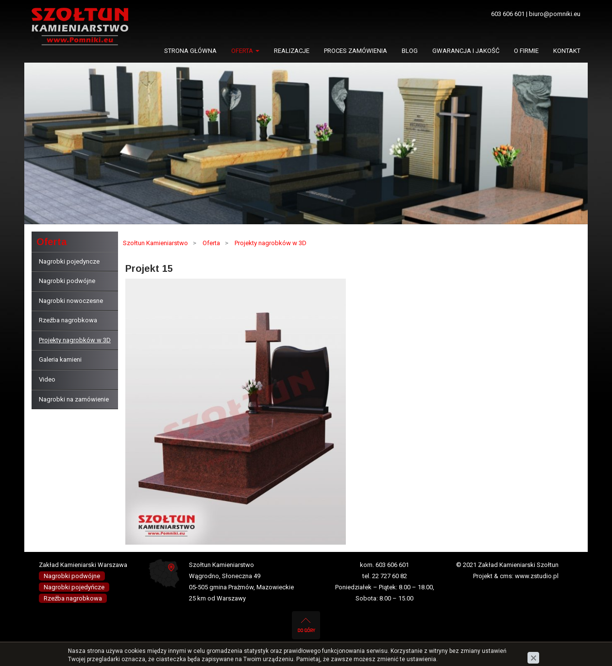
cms (506, 576)
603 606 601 (508, 13)
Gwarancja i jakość (465, 50)
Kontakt (566, 50)
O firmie (526, 50)
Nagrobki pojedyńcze (74, 587)
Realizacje (291, 50)
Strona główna (190, 50)
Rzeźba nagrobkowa (68, 320)
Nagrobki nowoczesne (71, 300)
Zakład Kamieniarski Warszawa (83, 564)
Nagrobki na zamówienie (74, 399)
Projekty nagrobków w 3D (75, 340)
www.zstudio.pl (537, 576)
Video (47, 379)
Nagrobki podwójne (67, 280)
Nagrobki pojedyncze (69, 261)
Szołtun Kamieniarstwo (155, 243)
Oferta (245, 50)
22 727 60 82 (389, 576)
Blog (410, 50)
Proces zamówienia (355, 50)
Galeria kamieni (60, 359)
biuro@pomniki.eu (554, 13)
